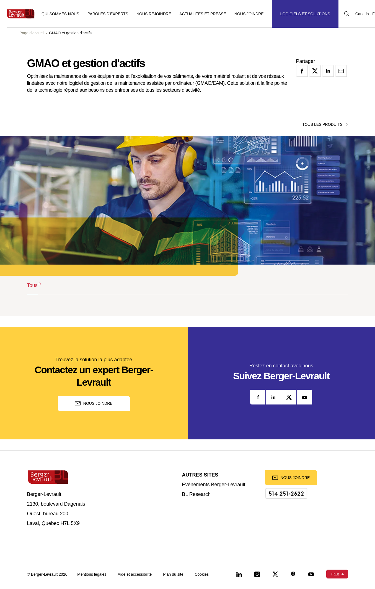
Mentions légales (91, 574)
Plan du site (173, 574)
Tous (32, 285)
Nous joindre (249, 14)
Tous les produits (325, 124)
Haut (335, 574)
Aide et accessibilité (135, 574)
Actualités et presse (202, 14)
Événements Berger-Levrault (213, 484)
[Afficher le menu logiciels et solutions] (305, 14)
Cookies (202, 574)
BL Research (196, 494)
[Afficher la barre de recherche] (347, 14)
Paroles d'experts (107, 14)
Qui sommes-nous (60, 14)
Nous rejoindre (153, 14)
